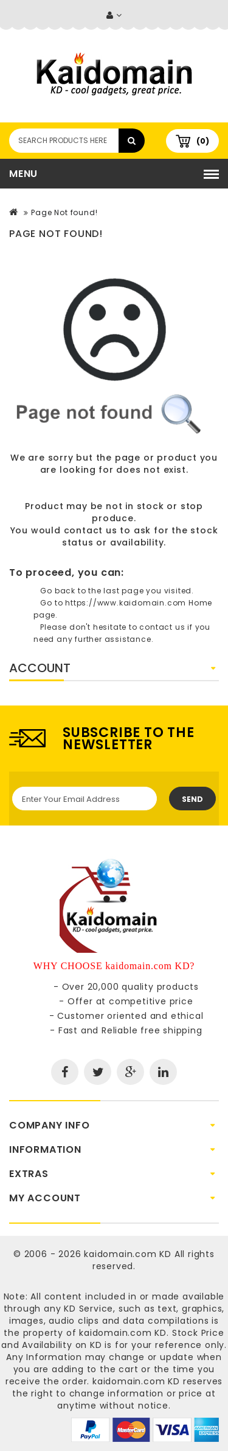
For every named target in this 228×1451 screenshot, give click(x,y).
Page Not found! (64, 212)
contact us (90, 530)
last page (123, 590)
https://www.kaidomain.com (125, 603)
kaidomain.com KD (127, 1254)
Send (192, 799)
